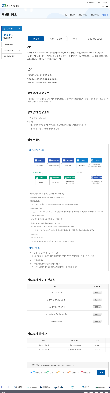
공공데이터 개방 (9, 56)
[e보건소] (18, 387)
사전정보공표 (8, 44)
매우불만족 (87, 373)
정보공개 (72, 15)
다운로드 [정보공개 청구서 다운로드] (97, 293)
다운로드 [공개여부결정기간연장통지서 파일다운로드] (97, 300)
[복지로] (72, 387)
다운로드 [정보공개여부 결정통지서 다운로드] (97, 307)
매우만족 (39, 373)
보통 (62, 373)
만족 (51, 373)
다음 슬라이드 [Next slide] (7, 387)
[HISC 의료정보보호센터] (31, 387)
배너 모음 (10, 387)
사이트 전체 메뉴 (107, 6)
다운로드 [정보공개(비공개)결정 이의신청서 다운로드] (97, 314)
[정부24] (59, 387)
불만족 (74, 373)
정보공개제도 (82, 15)
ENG (98, 2)
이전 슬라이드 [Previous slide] (2, 387)
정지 (5, 387)
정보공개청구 (7, 38)
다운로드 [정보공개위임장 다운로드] (97, 321)
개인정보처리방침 (91, 2)
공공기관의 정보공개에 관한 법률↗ (40, 75)
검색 (103, 6)
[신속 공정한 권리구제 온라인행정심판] (45, 387)
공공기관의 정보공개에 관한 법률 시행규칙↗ (43, 82)
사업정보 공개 (8, 50)
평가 (101, 372)
